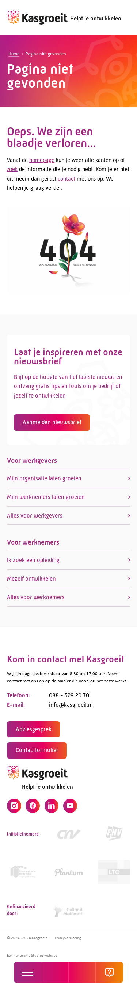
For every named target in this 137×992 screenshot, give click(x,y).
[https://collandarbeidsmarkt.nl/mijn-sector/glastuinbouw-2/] (68, 912)
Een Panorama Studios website (32, 955)
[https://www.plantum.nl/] (68, 874)
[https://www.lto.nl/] (114, 874)
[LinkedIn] (51, 808)
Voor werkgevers (32, 462)
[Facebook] (32, 808)
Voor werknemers (33, 544)
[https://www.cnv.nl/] (68, 836)
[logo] (37, 17)
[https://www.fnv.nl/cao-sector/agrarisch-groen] (114, 836)
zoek (12, 169)
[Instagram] (14, 808)
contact (66, 178)
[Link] (23, 874)
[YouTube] (70, 808)
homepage (41, 159)
